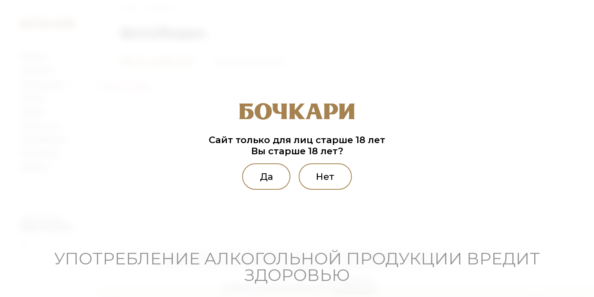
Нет (325, 176)
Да (266, 176)
